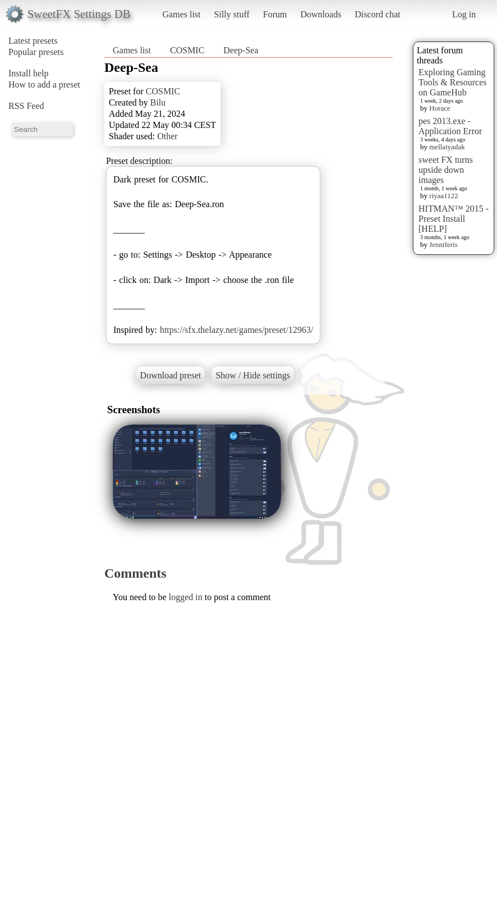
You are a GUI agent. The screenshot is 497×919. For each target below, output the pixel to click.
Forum (275, 14)
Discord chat (377, 14)
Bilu (158, 102)
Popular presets (35, 52)
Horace (439, 108)
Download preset (170, 375)
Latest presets (33, 40)
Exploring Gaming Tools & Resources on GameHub (452, 82)
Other (167, 136)
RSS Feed (26, 106)
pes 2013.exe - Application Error (450, 126)
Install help (28, 73)
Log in (464, 14)
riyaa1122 (443, 195)
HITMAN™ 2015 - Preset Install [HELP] (453, 219)
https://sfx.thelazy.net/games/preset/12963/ (237, 330)
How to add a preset (44, 84)
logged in (186, 597)
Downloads (320, 14)
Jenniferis (443, 244)
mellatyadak (447, 147)
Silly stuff (232, 14)
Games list (182, 14)
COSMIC (187, 50)
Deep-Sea (240, 50)
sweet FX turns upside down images (445, 170)
